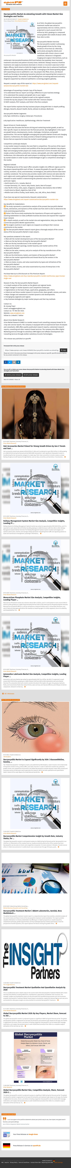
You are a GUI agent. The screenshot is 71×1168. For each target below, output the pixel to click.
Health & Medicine (23, 19)
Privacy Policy (13, 1162)
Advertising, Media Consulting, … (19, 906)
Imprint (7, 1162)
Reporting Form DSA (47, 1162)
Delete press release (13, 375)
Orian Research (7, 1087)
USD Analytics (7, 756)
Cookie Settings (58, 1162)
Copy (63, 350)
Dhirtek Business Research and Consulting (15, 908)
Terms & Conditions (23, 1162)
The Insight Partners (9, 984)
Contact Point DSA (36, 1162)
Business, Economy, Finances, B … (19, 441)
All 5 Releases (7, 694)
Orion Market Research (21, 21)
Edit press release (31, 375)
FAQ (2, 1162)
